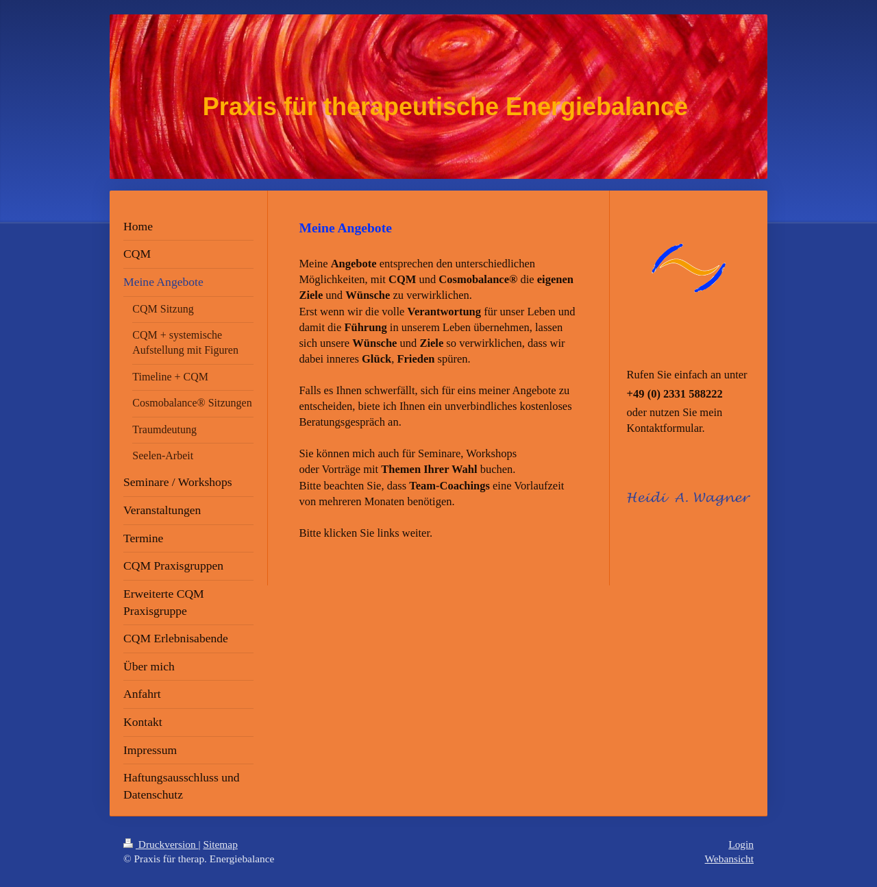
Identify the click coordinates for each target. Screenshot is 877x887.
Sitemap (220, 844)
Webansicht (729, 858)
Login (741, 844)
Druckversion (160, 844)
